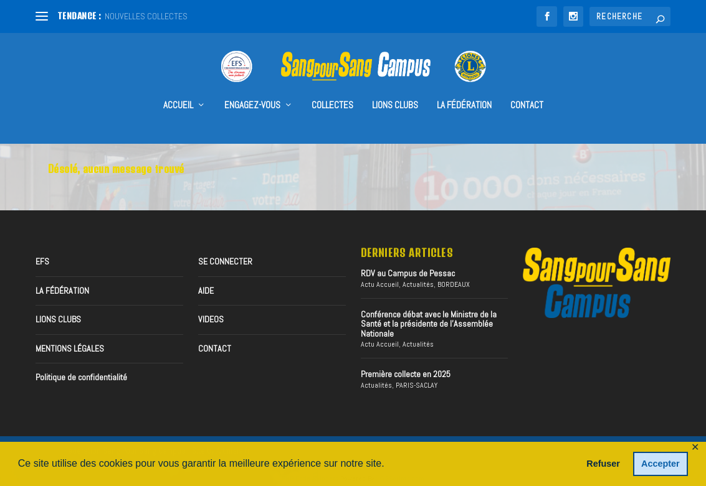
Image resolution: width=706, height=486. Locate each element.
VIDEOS (211, 318)
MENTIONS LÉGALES (70, 347)
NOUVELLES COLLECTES (146, 16)
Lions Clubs (395, 88)
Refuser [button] (603, 464)
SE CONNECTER (225, 260)
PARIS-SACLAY (416, 384)
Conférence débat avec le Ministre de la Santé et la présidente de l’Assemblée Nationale (429, 322)
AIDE (206, 289)
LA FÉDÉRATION (464, 88)
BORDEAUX (453, 283)
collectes (332, 88)
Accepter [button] (660, 464)
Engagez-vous (252, 88)
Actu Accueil (380, 283)
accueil (178, 88)
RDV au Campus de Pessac (408, 272)
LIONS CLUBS (58, 318)
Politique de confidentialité (81, 375)
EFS (42, 260)
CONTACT (526, 88)
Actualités (418, 283)
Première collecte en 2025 (406, 373)
